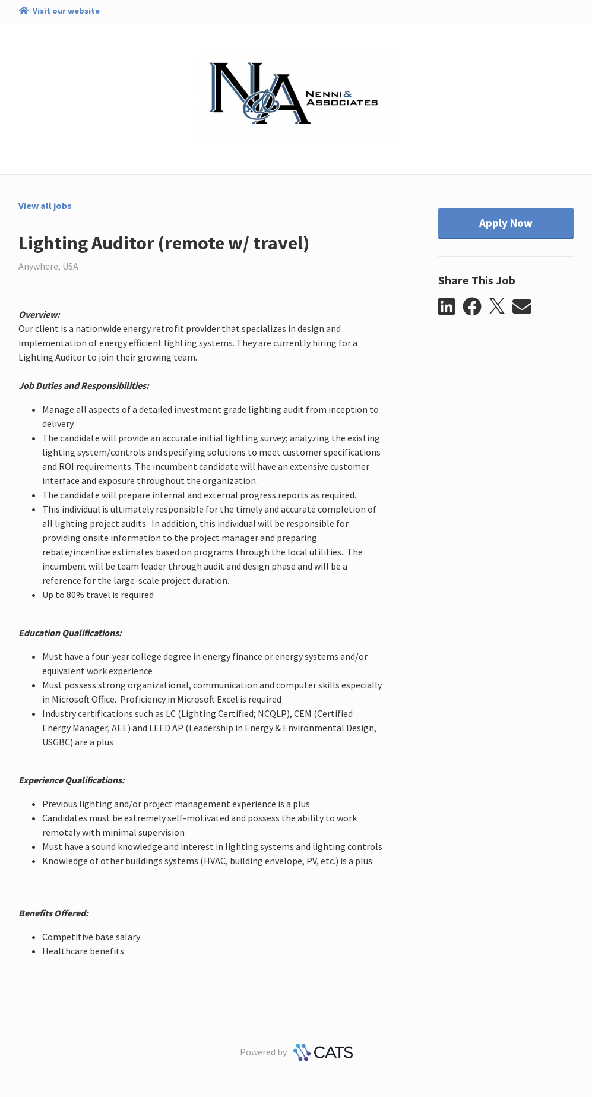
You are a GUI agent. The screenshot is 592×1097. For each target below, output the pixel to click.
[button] (450, 307)
